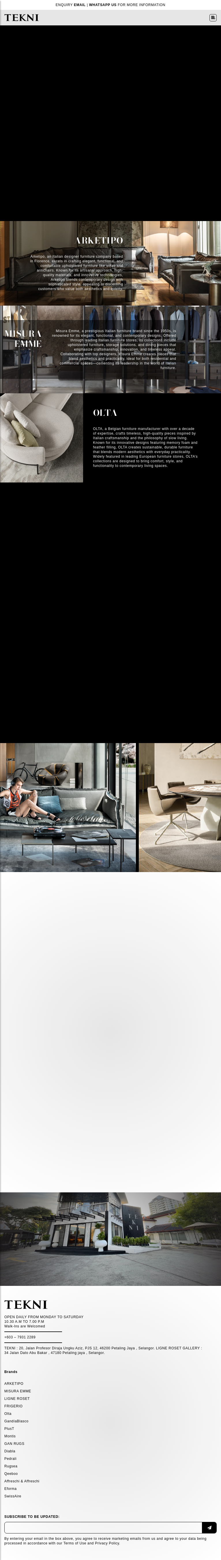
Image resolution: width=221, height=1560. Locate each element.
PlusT (9, 1429)
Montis (10, 1436)
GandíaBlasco (16, 1421)
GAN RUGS (14, 1444)
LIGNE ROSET (17, 1399)
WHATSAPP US (103, 5)
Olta (8, 1414)
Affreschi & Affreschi (22, 1481)
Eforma (10, 1489)
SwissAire (12, 1496)
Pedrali (10, 1459)
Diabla (9, 1451)
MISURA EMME (17, 1391)
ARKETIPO (13, 1384)
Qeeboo (11, 1474)
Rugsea (11, 1466)
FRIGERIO (13, 1406)
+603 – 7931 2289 (19, 1337)
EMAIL (80, 5)
